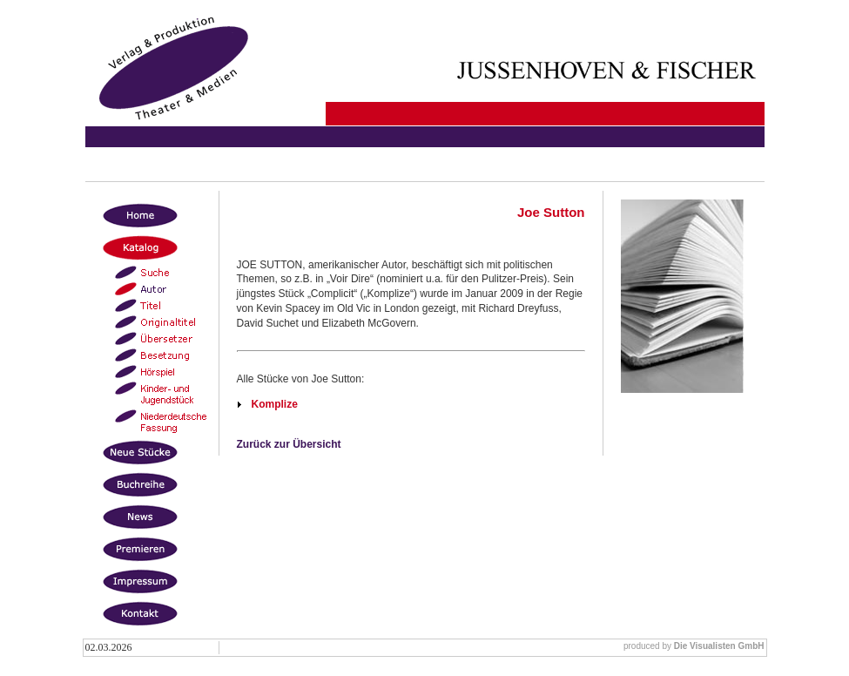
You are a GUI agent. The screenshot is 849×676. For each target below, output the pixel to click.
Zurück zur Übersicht (289, 444)
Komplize (275, 404)
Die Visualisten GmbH (719, 646)
